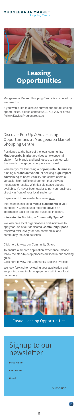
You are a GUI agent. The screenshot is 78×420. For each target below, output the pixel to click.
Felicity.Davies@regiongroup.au (24, 115)
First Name (15, 362)
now (52, 198)
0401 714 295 (50, 111)
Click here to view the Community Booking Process (36, 261)
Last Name (15, 370)
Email (12, 378)
